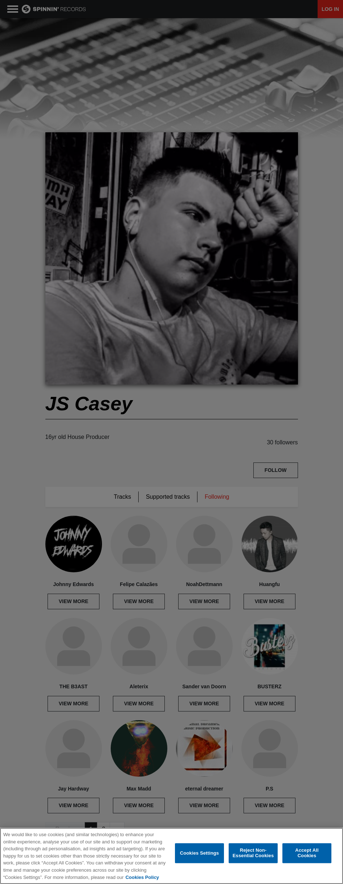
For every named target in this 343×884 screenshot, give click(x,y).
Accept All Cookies (306, 853)
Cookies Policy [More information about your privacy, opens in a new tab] (142, 877)
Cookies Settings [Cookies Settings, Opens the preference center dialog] (199, 853)
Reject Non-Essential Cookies (253, 853)
